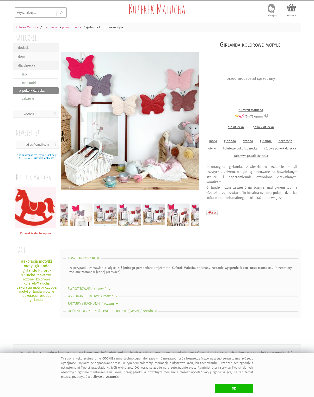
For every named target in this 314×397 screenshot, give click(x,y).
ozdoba (248, 141)
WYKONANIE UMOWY (93, 296)
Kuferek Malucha (157, 9)
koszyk (291, 15)
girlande (266, 141)
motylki (211, 148)
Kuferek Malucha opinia (36, 231)
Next (191, 117)
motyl (213, 141)
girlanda (230, 141)
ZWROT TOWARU (89, 289)
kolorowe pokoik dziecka (251, 156)
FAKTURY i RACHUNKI (93, 304)
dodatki (24, 48)
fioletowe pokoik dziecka (240, 148)
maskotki (29, 83)
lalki (25, 74)
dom (21, 57)
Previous (67, 117)
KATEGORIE (26, 38)
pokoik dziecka (263, 127)
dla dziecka (26, 65)
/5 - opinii (249, 116)
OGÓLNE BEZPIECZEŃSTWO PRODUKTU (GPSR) (113, 311)
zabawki (28, 99)
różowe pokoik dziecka (280, 148)
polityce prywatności (105, 376)
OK (234, 388)
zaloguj (271, 15)
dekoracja (285, 141)
